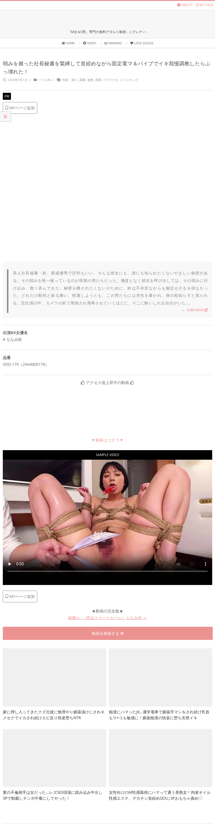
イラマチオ (110, 80)
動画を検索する (108, 633)
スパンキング (129, 80)
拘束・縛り (70, 80)
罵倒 (98, 80)
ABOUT (185, 5)
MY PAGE (205, 5)
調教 (83, 80)
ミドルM (45, 80)
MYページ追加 (20, 107)
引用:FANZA (197, 310)
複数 (90, 80)
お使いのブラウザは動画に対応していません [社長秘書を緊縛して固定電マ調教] (107, 518)
